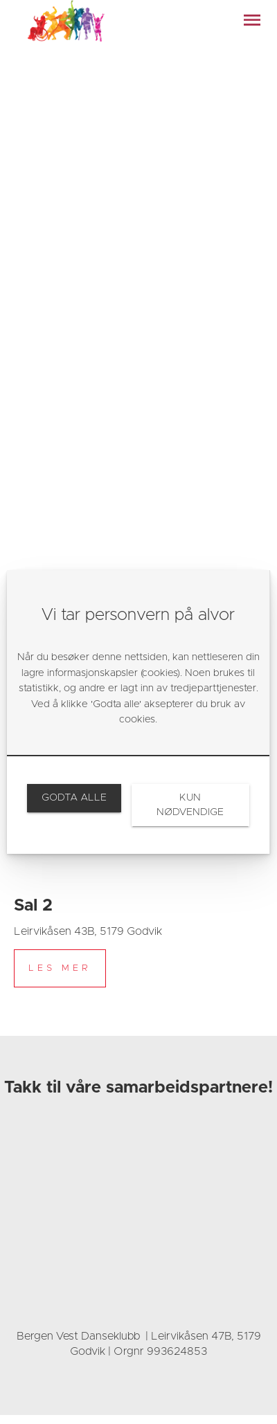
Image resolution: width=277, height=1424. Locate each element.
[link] (73, 798)
